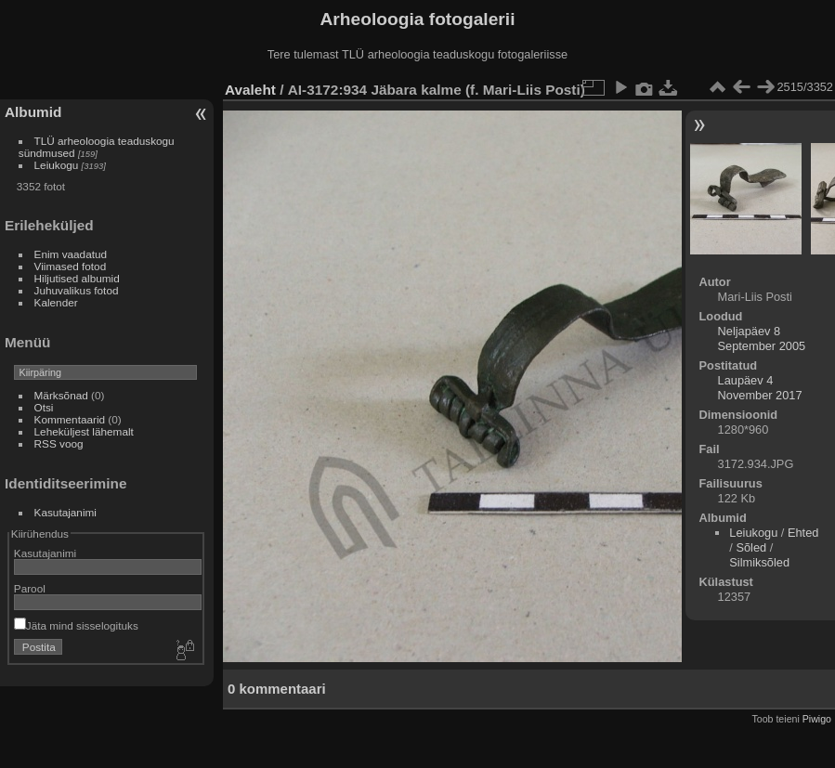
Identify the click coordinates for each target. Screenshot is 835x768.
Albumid (33, 112)
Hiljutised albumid (77, 278)
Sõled (751, 547)
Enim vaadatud (71, 254)
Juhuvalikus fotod (76, 290)
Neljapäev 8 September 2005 (762, 338)
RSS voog (59, 443)
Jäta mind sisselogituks (76, 625)
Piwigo (816, 718)
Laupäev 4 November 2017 (760, 387)
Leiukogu (56, 165)
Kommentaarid (70, 419)
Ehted (803, 533)
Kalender (56, 302)
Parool (30, 588)
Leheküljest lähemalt (84, 431)
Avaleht (250, 90)
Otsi (44, 407)
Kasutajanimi (65, 512)
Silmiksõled (759, 562)
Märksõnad (61, 395)
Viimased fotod (70, 266)
